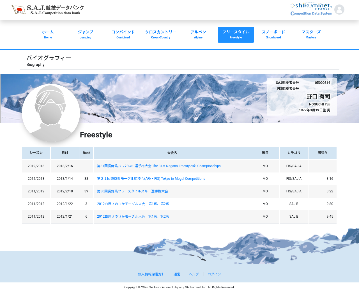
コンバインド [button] (123, 35)
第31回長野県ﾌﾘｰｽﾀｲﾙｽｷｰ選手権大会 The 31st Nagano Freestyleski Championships (159, 166)
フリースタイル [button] (236, 35)
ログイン (214, 274)
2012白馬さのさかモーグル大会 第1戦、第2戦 (133, 204)
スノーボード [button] (273, 35)
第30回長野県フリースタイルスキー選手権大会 (132, 191)
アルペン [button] (198, 35)
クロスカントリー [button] (161, 35)
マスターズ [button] (311, 35)
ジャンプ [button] (86, 35)
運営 (177, 274)
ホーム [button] (48, 35)
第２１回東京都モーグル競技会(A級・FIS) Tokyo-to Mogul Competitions (151, 179)
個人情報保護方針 (151, 274)
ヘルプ (194, 274)
